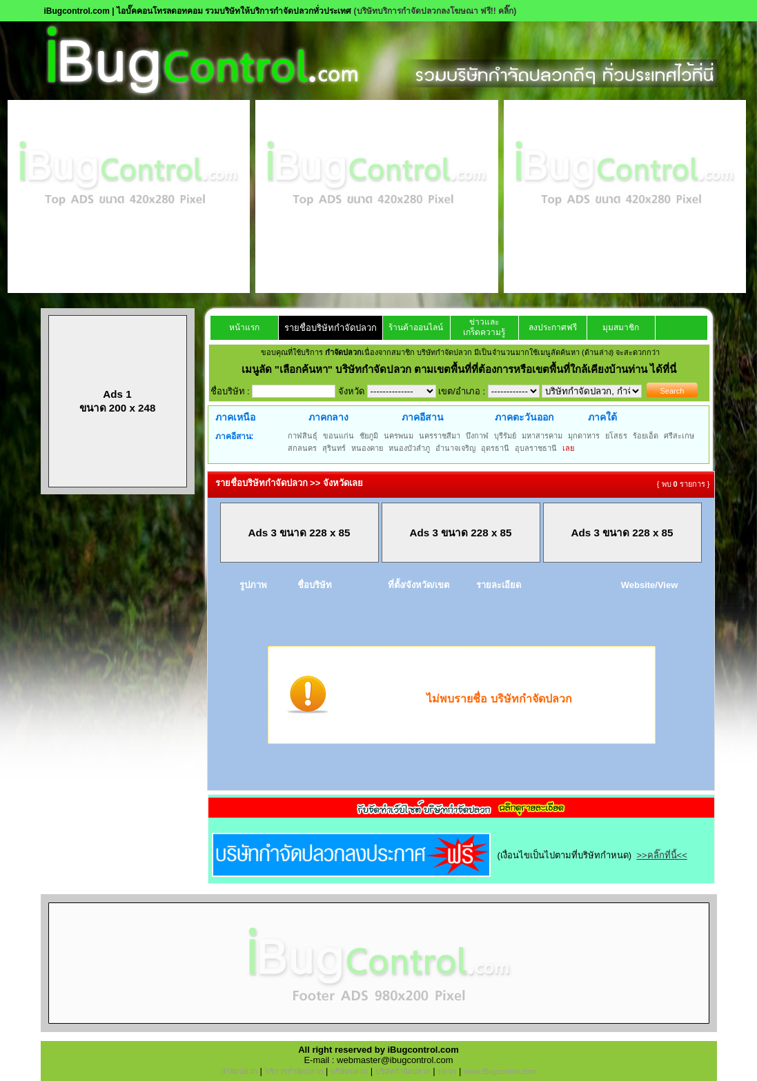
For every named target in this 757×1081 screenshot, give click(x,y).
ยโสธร (616, 436)
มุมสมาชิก (620, 327)
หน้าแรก (244, 327)
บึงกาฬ (477, 436)
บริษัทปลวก (349, 1071)
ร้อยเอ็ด (645, 436)
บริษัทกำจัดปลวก (403, 1071)
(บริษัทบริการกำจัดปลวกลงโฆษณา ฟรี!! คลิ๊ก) (435, 11)
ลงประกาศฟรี (553, 327)
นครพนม (398, 436)
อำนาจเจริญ (455, 448)
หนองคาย (367, 448)
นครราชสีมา (439, 436)
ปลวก (447, 1071)
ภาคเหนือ (235, 417)
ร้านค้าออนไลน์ (416, 327)
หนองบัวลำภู (409, 448)
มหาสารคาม (542, 436)
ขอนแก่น (338, 436)
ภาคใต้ (602, 417)
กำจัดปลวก (239, 1071)
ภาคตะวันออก (524, 417)
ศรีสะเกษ (679, 436)
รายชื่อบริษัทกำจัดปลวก (330, 328)
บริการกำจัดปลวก (294, 1071)
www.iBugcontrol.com (500, 1071)
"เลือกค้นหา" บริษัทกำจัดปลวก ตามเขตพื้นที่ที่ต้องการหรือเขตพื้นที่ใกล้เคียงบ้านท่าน (463, 369)
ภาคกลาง (328, 417)
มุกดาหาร (584, 436)
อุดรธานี (495, 448)
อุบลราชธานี (536, 448)
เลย (568, 448)
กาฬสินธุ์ (302, 436)
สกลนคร (302, 448)
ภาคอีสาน (423, 417)
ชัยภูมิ (369, 436)
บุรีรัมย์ (505, 436)
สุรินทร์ (334, 448)
